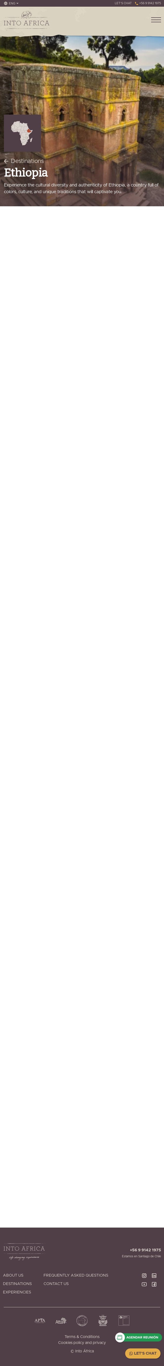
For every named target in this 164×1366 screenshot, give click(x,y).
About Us (13, 1275)
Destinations (24, 161)
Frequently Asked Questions (76, 1275)
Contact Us (56, 1284)
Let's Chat (143, 1353)
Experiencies (17, 1292)
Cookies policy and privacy (82, 1343)
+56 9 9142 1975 (148, 3)
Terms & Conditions (82, 1337)
